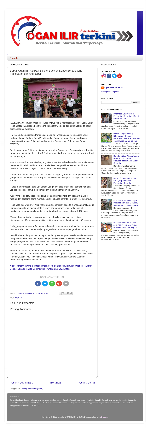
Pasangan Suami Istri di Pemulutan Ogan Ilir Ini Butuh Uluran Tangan (126, 116)
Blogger (104, 417)
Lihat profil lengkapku (110, 92)
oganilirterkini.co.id (113, 88)
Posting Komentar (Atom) (32, 389)
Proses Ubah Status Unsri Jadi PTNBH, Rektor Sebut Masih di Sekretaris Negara (125, 225)
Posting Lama (86, 382)
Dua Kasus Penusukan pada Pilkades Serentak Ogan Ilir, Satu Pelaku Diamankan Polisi (126, 202)
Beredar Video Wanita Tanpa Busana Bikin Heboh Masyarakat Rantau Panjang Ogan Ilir (126, 159)
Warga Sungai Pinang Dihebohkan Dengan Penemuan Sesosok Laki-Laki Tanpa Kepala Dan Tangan (126, 137)
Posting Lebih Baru (21, 382)
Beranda (14, 58)
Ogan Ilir (19, 297)
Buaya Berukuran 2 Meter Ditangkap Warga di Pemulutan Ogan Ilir (124, 180)
